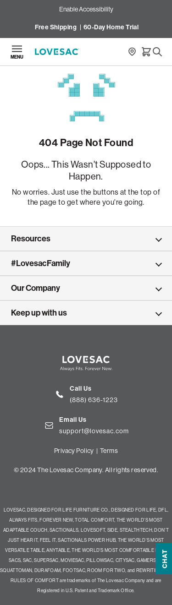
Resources (30, 239)
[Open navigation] (17, 52)
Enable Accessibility (86, 9)
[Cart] (146, 51)
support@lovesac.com (94, 431)
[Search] (157, 51)
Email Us (73, 420)
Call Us (81, 388)
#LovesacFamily (40, 263)
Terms (109, 450)
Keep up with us (39, 313)
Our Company (35, 288)
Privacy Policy (74, 450)
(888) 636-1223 (94, 399)
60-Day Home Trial (111, 27)
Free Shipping (56, 27)
